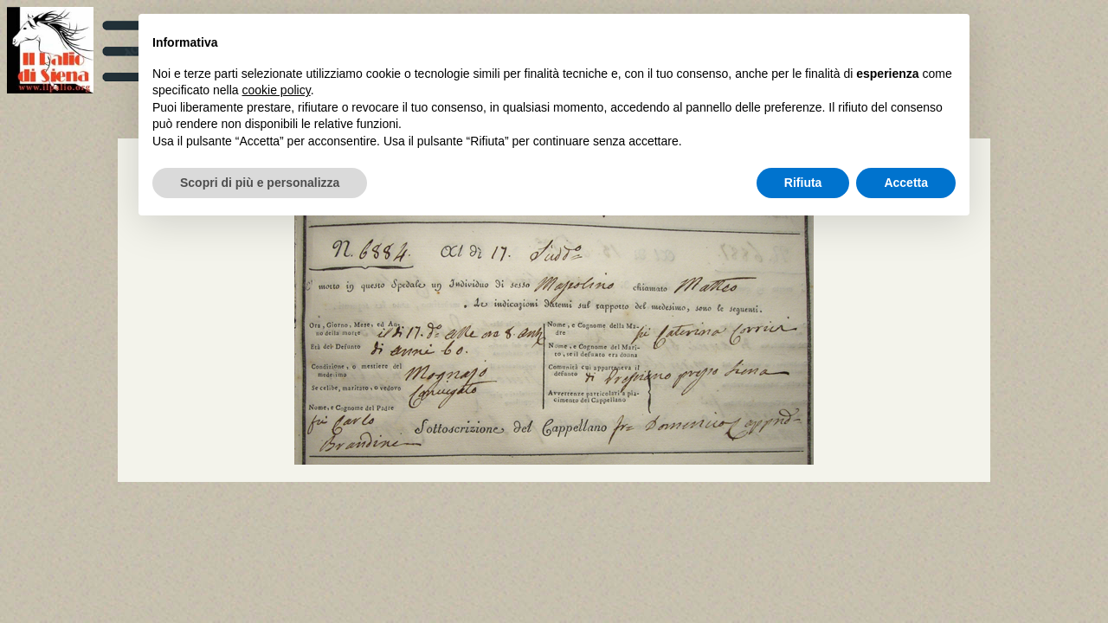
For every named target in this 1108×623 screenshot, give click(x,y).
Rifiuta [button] (803, 182)
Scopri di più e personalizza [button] (259, 182)
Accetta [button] (906, 182)
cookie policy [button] (276, 90)
